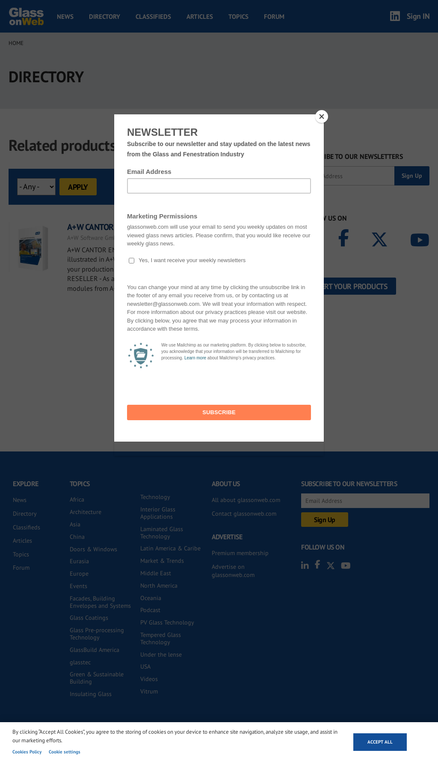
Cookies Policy (26, 752)
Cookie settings (64, 752)
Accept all (380, 742)
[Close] (321, 116)
